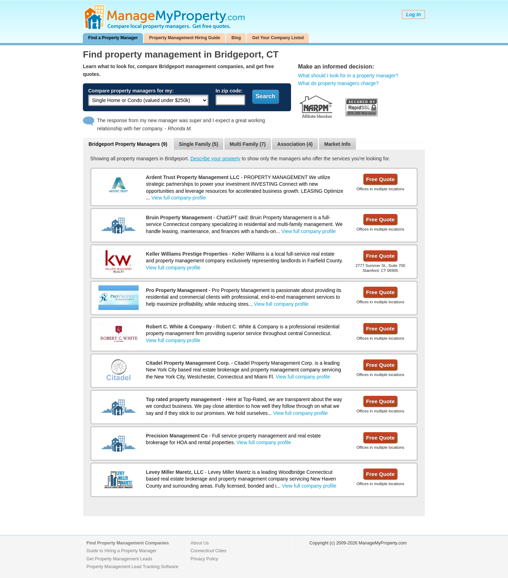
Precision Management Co (177, 436)
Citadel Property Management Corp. (188, 363)
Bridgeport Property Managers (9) (128, 144)
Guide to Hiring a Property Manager (121, 550)
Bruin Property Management (179, 217)
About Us (199, 543)
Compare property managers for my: (131, 91)
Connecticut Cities (208, 550)
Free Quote (380, 179)
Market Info (337, 144)
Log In (413, 14)
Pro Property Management (176, 290)
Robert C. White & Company (179, 326)
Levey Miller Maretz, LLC (175, 472)
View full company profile (178, 198)
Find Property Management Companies (127, 543)
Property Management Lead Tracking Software (132, 566)
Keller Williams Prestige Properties (187, 254)
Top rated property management (184, 399)
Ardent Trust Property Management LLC (193, 177)
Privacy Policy (204, 558)
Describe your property (215, 158)
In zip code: (229, 91)
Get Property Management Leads (119, 558)
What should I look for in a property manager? (348, 75)
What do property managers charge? (338, 83)
